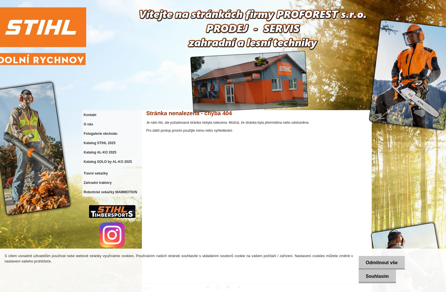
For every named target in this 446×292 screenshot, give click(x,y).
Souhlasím (377, 276)
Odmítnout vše (382, 262)
